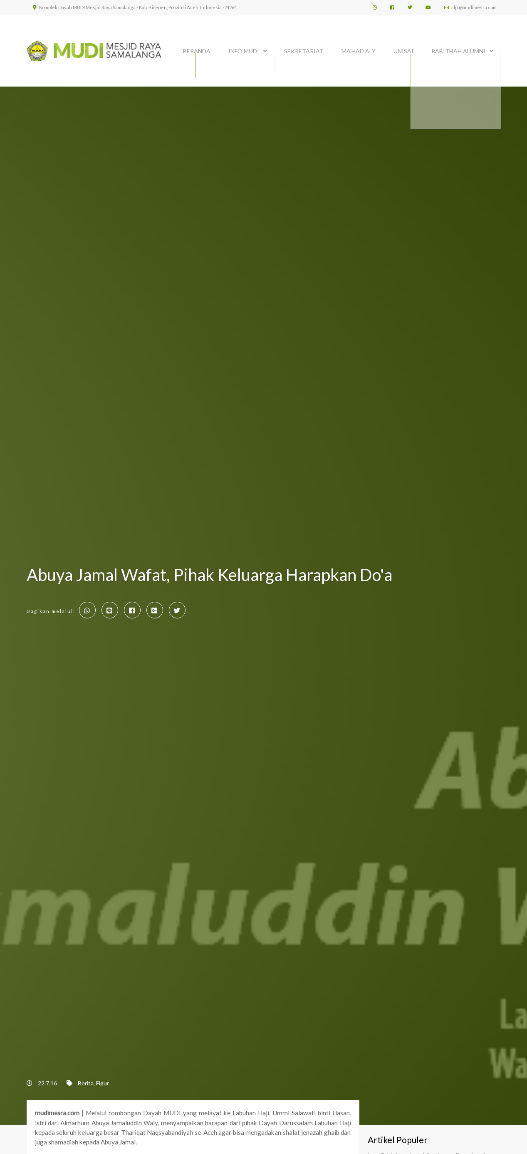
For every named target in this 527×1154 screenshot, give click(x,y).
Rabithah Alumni (458, 48)
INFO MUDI (243, 48)
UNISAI (403, 48)
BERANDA (196, 48)
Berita (86, 1082)
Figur (102, 1082)
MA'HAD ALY (358, 48)
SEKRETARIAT (304, 48)
